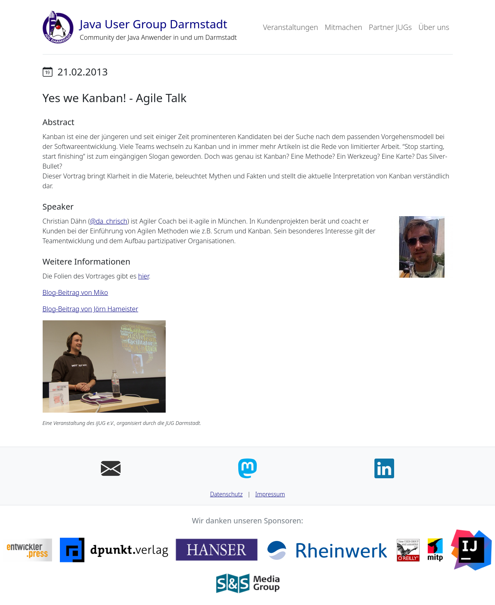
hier (143, 276)
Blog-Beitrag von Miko (75, 292)
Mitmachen (344, 27)
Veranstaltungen (290, 27)
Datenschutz (226, 494)
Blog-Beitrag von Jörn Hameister (91, 308)
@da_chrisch (108, 221)
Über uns (433, 27)
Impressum (270, 494)
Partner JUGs (390, 27)
